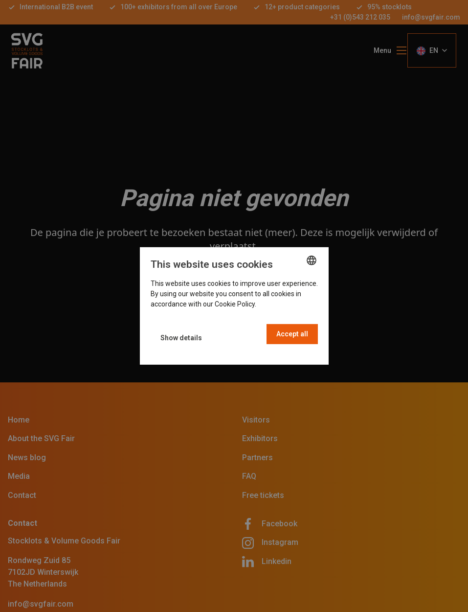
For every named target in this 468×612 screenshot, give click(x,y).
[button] (181, 338)
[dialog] (234, 306)
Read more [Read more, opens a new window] (275, 304)
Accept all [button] (292, 334)
